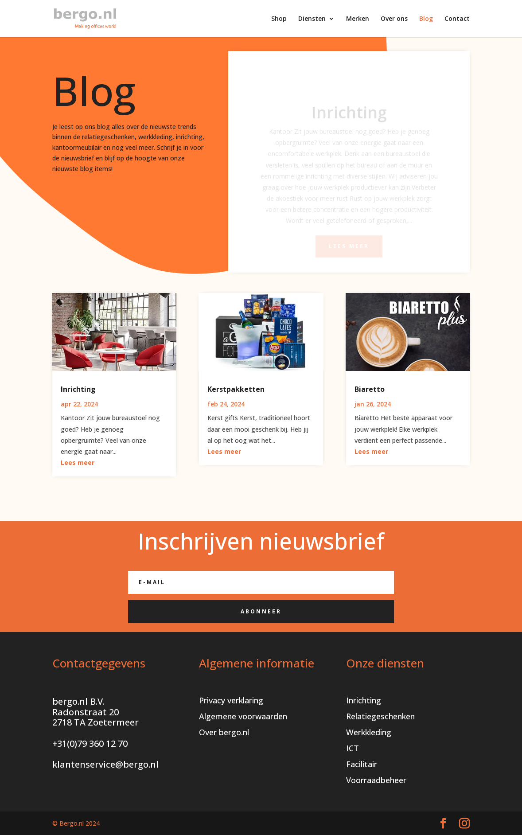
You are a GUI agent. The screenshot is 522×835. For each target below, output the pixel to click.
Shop (279, 19)
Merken (357, 19)
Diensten (312, 19)
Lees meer (77, 462)
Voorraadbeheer (376, 780)
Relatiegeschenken (380, 716)
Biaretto (369, 389)
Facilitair (361, 764)
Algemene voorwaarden (243, 716)
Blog (426, 19)
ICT (352, 748)
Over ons (394, 19)
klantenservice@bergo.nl (105, 764)
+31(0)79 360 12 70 (90, 743)
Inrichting (78, 389)
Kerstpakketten (236, 389)
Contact (457, 19)
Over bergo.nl (224, 732)
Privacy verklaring (231, 700)
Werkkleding (368, 732)
